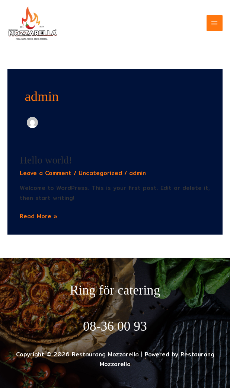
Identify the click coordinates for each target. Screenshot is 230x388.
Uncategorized (100, 173)
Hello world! (46, 160)
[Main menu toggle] (215, 23)
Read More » (38, 216)
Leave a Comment (45, 173)
